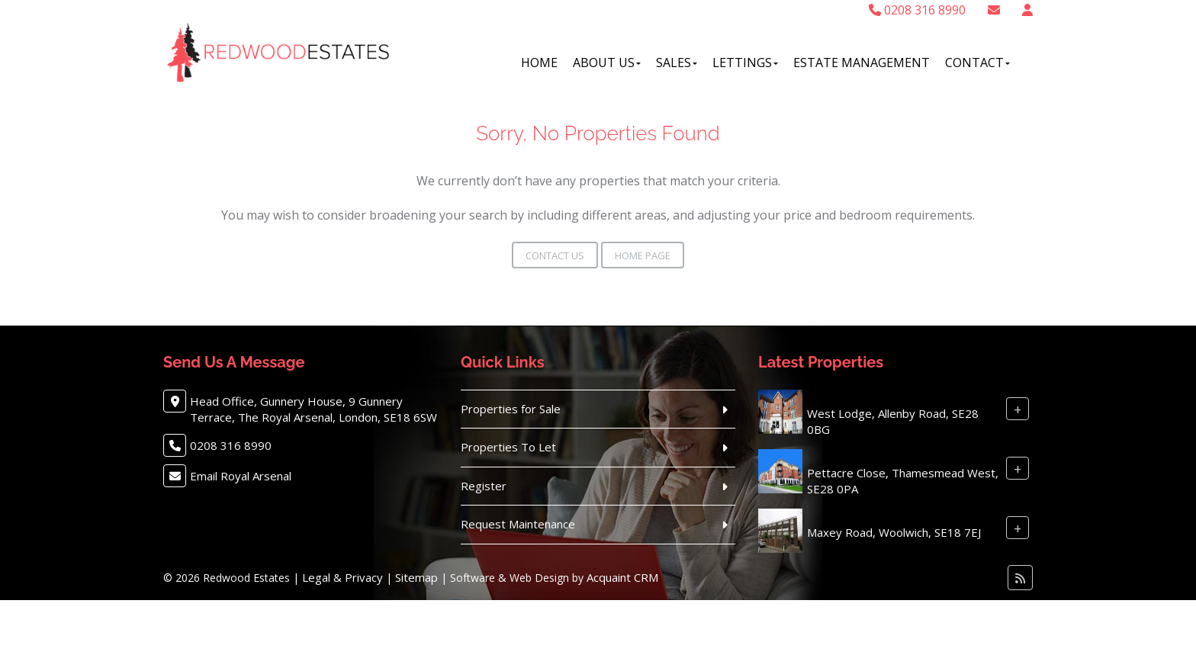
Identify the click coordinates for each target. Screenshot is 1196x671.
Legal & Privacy (342, 577)
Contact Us (555, 255)
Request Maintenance (518, 523)
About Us (607, 62)
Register (483, 485)
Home (539, 62)
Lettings (745, 62)
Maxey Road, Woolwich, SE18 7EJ (894, 532)
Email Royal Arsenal (240, 475)
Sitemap (416, 577)
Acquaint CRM (622, 577)
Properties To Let (508, 446)
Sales (676, 62)
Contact (977, 62)
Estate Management (861, 62)
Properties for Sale (511, 408)
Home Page (642, 255)
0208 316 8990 (917, 10)
